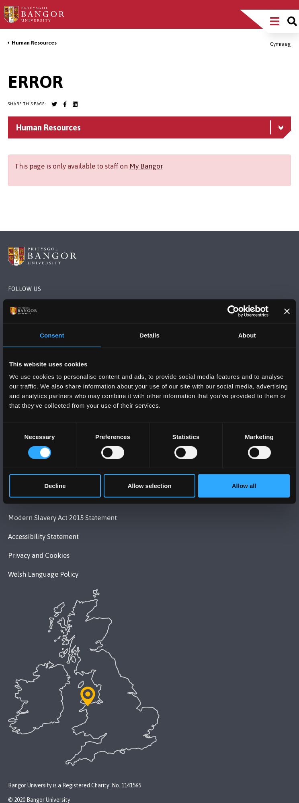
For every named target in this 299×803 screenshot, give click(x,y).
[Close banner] (287, 311)
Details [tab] (149, 334)
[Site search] (292, 21)
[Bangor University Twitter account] (54, 104)
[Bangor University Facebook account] (65, 104)
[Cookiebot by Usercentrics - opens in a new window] (233, 311)
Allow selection (149, 485)
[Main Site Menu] (274, 21)
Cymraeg (280, 44)
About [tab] (247, 334)
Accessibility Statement (43, 537)
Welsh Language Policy (43, 574)
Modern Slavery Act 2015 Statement (62, 518)
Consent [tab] (52, 334)
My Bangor (146, 166)
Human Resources (34, 43)
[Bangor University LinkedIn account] (75, 104)
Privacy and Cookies (39, 555)
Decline (55, 485)
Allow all (244, 485)
